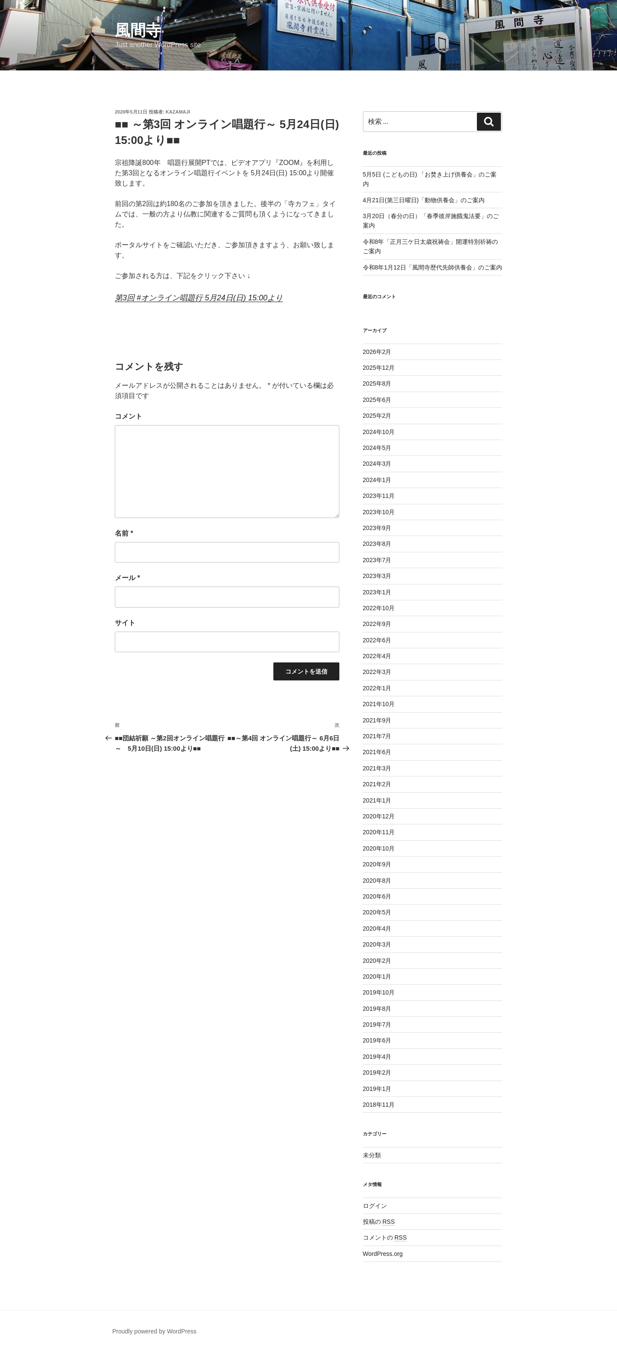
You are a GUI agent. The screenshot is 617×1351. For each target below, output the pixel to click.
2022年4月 (377, 656)
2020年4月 (377, 928)
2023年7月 (377, 560)
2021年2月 (377, 784)
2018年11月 (379, 1104)
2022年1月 (377, 688)
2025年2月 (377, 415)
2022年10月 (379, 608)
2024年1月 (377, 479)
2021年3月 (377, 768)
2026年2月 (377, 351)
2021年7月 (377, 736)
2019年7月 (377, 1024)
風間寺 (138, 30)
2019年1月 (377, 1088)
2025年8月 (377, 383)
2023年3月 (377, 575)
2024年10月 (379, 431)
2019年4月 (377, 1056)
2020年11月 (379, 832)
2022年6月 (377, 640)
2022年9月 (377, 623)
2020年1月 (377, 976)
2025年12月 (379, 367)
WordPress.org (383, 1253)
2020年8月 (377, 880)
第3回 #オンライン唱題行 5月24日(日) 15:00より (199, 298)
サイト (125, 622)
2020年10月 (379, 848)
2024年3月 (377, 463)
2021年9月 (377, 720)
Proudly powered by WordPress (154, 1331)
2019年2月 (377, 1072)
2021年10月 (379, 704)
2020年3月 (377, 944)
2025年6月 (377, 399)
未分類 (372, 1155)
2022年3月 (377, 671)
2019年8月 (377, 1008)
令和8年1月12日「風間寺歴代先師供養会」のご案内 (432, 267)
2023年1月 (377, 592)
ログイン (375, 1205)
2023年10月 (379, 512)
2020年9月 (377, 864)
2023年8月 (377, 543)
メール (127, 577)
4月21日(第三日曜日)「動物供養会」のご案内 (424, 200)
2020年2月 (377, 960)
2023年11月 (379, 495)
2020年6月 (377, 896)
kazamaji (178, 111)
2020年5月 (377, 912)
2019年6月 (377, 1040)
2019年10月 (379, 992)
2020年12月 (379, 816)
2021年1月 (377, 800)
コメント (128, 416)
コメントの (385, 1237)
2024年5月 (377, 447)
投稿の (379, 1221)
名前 (124, 533)
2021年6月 (377, 752)
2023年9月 (377, 527)
